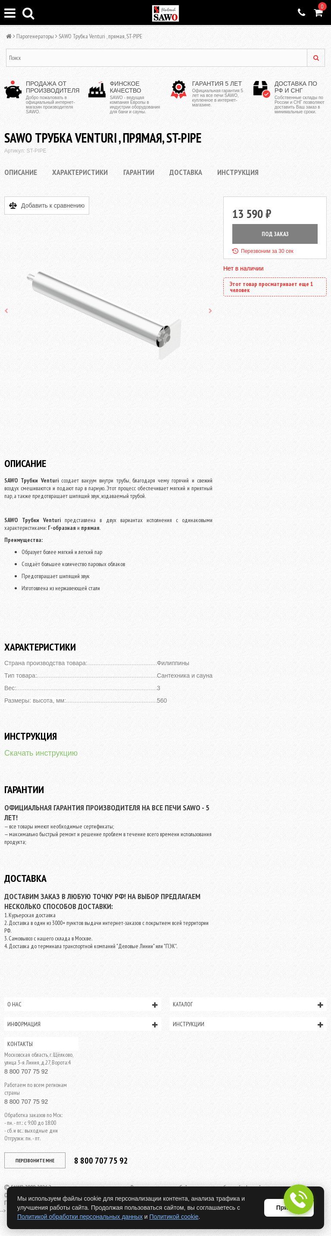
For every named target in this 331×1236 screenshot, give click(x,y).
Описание (20, 172)
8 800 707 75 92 (26, 1071)
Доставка (185, 172)
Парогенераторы (35, 36)
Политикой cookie (174, 1216)
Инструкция (238, 172)
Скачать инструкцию (41, 753)
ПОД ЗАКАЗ (275, 234)
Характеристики (80, 172)
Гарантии (138, 172)
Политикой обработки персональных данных (80, 1216)
